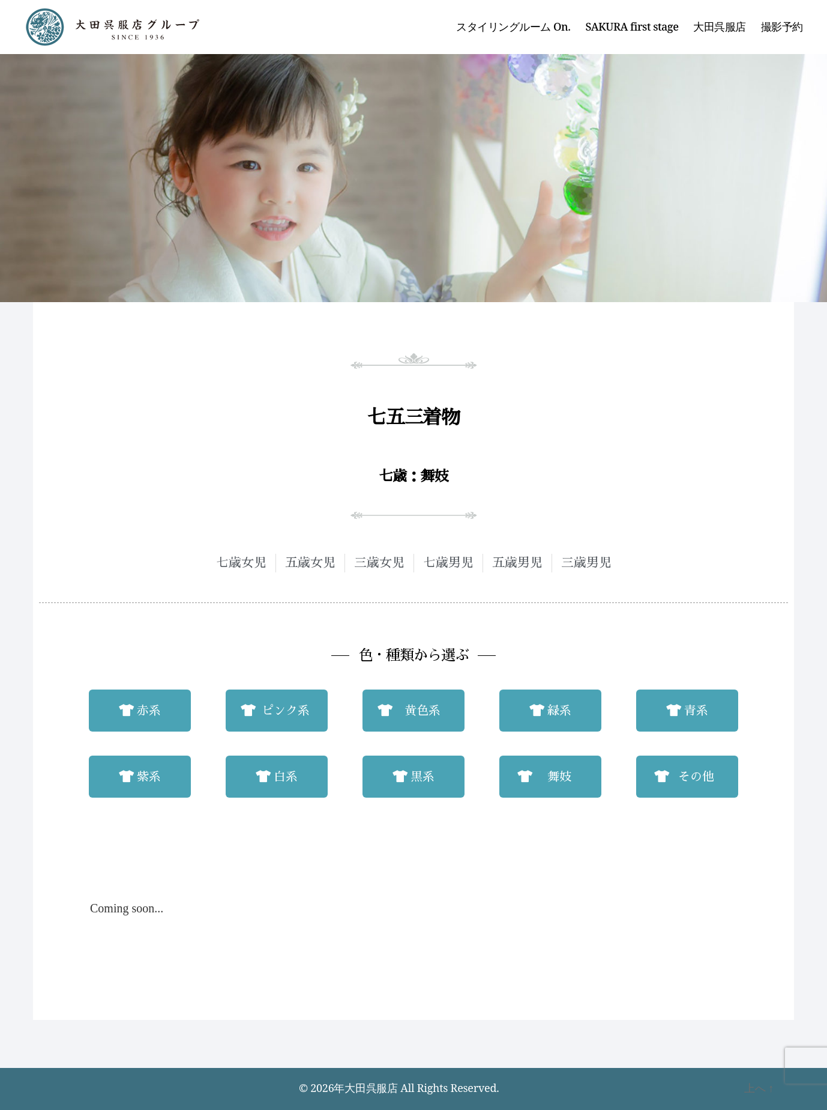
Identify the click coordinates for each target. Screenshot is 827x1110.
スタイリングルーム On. (513, 27)
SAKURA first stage (632, 27)
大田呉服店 (719, 27)
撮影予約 (782, 27)
